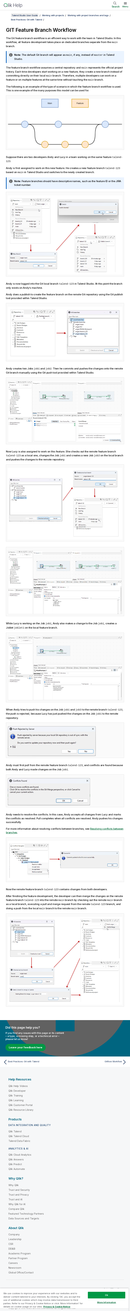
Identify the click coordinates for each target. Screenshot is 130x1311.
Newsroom (14, 1264)
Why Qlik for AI (16, 1200)
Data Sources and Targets (23, 1214)
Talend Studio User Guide (25, 15)
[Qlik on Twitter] (105, 1286)
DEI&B (11, 1245)
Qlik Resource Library (20, 1106)
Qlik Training (15, 1091)
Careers (13, 1259)
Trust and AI (15, 1195)
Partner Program (18, 1254)
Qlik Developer (17, 1087)
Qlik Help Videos (18, 1082)
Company (14, 1230)
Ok (106, 1295)
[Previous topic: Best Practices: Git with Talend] (33, 1058)
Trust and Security (19, 1186)
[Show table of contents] (6, 15)
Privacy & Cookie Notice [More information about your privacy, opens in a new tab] (56, 1306)
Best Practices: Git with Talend (26, 19)
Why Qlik (13, 1181)
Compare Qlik (16, 1205)
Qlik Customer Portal (20, 1101)
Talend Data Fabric (19, 1137)
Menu (125, 6)
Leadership (15, 1235)
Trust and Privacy (18, 1190)
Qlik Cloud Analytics (19, 1150)
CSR (10, 1240)
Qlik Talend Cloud (18, 1132)
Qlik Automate (16, 1165)
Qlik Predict (15, 1160)
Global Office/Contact (21, 1268)
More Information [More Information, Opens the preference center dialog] (106, 1302)
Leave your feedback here (25, 1043)
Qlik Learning (16, 1096)
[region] (64, 1299)
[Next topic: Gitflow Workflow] (96, 1058)
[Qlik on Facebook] (118, 1286)
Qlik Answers (16, 1155)
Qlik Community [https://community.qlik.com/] (89, 1286)
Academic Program (19, 1249)
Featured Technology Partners (26, 1209)
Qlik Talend (14, 1127)
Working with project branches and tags (88, 15)
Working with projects (53, 15)
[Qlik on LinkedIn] (111, 1286)
